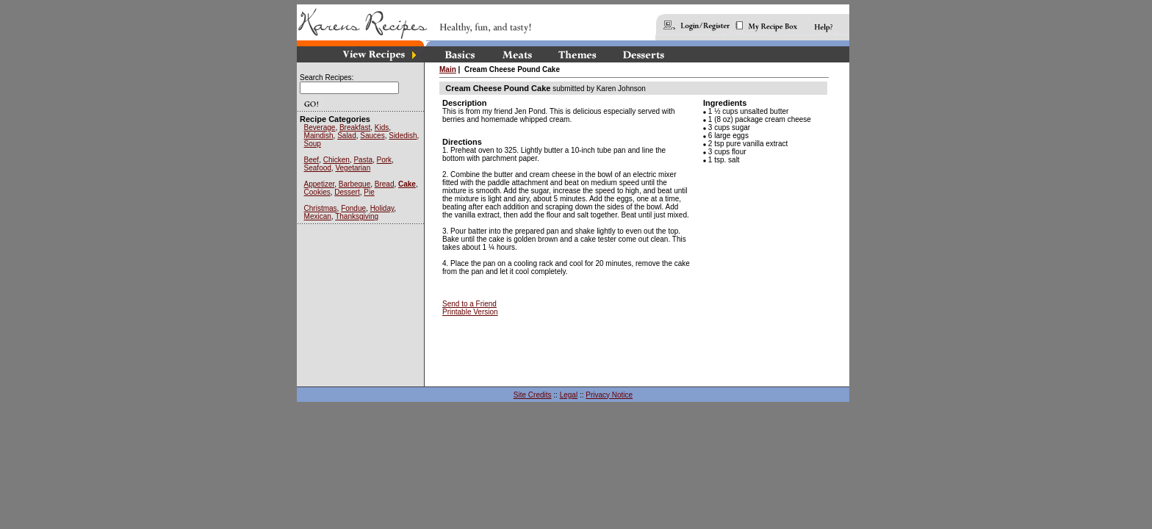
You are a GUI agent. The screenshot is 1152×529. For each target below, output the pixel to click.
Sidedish (403, 136)
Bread (385, 184)
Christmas (320, 208)
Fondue (353, 208)
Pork (384, 160)
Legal (568, 395)
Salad (346, 136)
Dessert (346, 192)
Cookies (317, 192)
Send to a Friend (469, 304)
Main (447, 69)
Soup (312, 144)
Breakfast (354, 127)
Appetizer (319, 184)
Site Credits (533, 395)
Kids (382, 127)
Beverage (320, 127)
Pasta (362, 160)
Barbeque (354, 184)
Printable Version (470, 312)
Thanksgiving (356, 216)
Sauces (372, 136)
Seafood (317, 168)
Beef (312, 160)
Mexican (317, 216)
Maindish (319, 136)
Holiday (382, 208)
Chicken (336, 160)
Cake (407, 184)
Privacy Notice (609, 395)
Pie (369, 192)
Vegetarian (352, 168)
